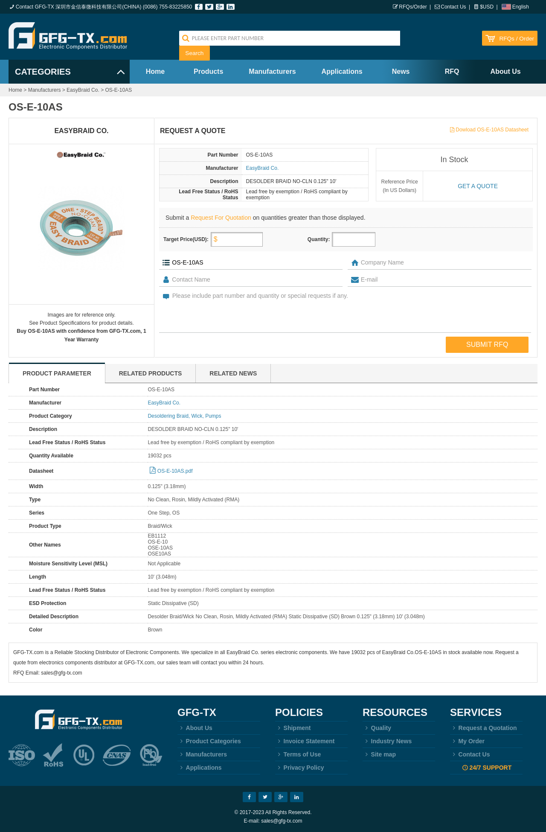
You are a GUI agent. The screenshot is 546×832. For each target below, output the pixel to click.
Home (155, 71)
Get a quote (478, 186)
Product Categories (209, 741)
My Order (467, 741)
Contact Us (453, 7)
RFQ (452, 71)
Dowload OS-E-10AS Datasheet (492, 130)
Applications (342, 71)
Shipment (293, 727)
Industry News (387, 741)
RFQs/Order (413, 7)
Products (208, 71)
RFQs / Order (516, 38)
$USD (487, 7)
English (520, 7)
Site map (379, 754)
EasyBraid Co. (83, 90)
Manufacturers (272, 71)
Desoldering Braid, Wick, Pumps (184, 416)
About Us (506, 71)
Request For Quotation (221, 217)
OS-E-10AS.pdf (175, 471)
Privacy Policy (299, 767)
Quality (377, 727)
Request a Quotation (483, 727)
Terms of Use (298, 754)
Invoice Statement (304, 741)
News (401, 71)
